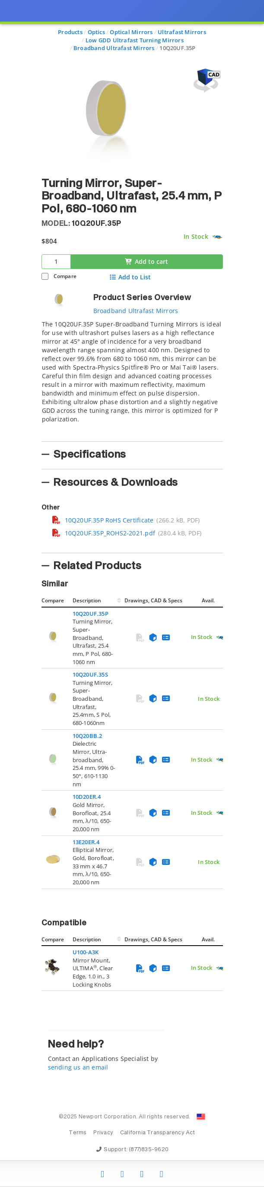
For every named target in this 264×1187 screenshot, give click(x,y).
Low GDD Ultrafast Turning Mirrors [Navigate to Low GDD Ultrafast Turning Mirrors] (135, 40)
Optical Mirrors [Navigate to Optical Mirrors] (131, 32)
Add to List (130, 277)
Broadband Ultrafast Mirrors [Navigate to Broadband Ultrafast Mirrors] (114, 48)
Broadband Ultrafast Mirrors (135, 311)
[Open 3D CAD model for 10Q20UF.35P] (205, 80)
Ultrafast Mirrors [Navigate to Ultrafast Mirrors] (182, 32)
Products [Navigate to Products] (70, 32)
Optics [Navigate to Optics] (96, 32)
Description (87, 600)
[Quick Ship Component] (217, 236)
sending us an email (78, 1067)
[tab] (132, 378)
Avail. (209, 600)
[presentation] (132, 593)
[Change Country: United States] (201, 1116)
